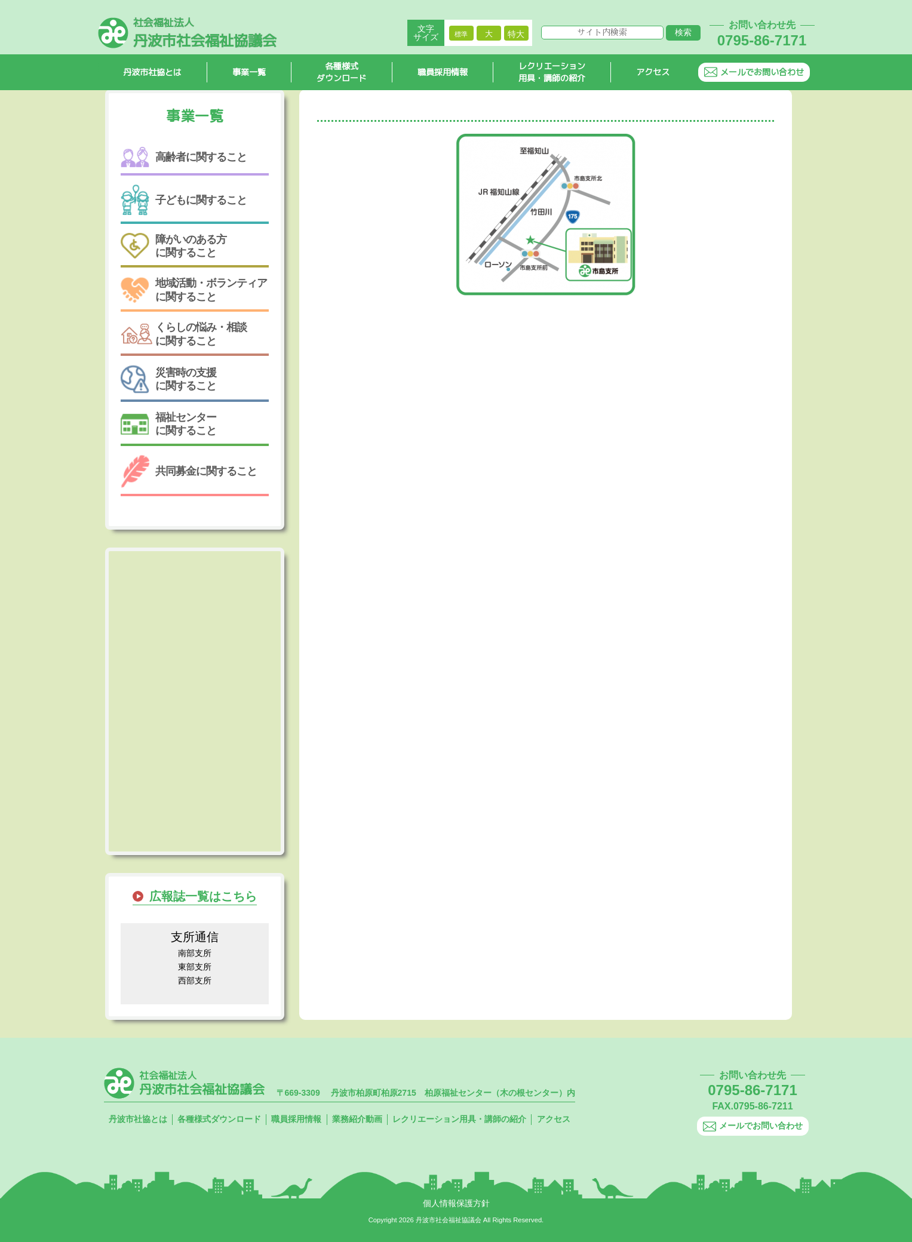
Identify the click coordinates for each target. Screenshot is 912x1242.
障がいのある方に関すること (173, 246)
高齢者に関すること (184, 157)
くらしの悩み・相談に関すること (184, 333)
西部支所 (194, 980)
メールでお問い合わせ (754, 72)
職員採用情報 (442, 72)
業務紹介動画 (357, 1119)
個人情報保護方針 (456, 1203)
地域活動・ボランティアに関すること (194, 290)
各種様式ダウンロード (342, 72)
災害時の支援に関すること (168, 379)
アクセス (653, 72)
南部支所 (194, 953)
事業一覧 (249, 72)
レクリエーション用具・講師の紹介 (551, 72)
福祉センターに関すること (168, 423)
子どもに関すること (184, 200)
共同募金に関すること (189, 471)
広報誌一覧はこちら (203, 896)
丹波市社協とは (152, 72)
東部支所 (194, 967)
